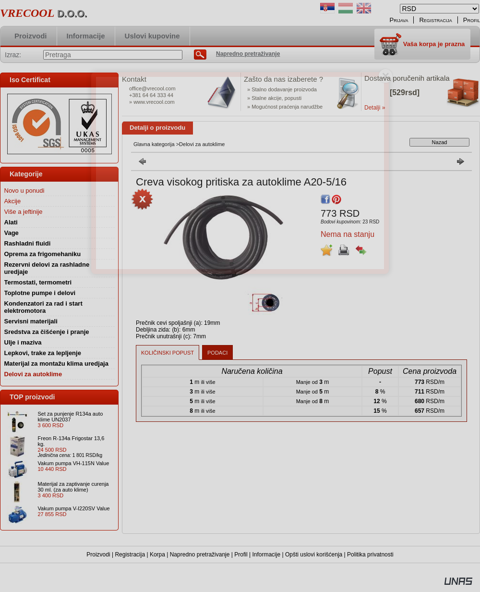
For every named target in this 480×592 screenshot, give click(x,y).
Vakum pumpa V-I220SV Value (74, 508)
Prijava (399, 20)
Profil (240, 554)
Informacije (266, 554)
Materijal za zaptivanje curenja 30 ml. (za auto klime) (73, 487)
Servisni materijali (31, 321)
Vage (11, 232)
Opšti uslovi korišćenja (313, 554)
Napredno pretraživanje (200, 554)
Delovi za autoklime (33, 374)
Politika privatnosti (370, 554)
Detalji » (374, 107)
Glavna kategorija (154, 144)
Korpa (157, 554)
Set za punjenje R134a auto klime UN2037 (70, 416)
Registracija (130, 554)
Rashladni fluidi (27, 243)
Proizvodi (98, 554)
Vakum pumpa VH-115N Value (73, 463)
